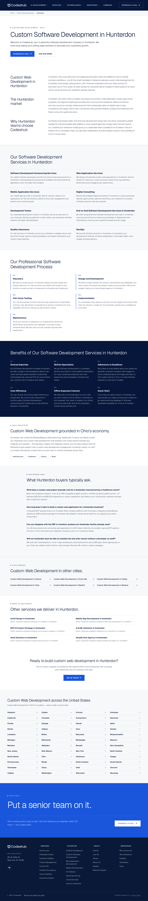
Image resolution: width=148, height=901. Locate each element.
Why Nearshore (125, 854)
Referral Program (99, 870)
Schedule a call (131, 5)
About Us (96, 862)
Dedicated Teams (46, 854)
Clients (96, 850)
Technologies (75, 5)
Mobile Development (74, 868)
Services (57, 5)
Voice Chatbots (45, 874)
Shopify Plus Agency (47, 870)
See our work (45, 54)
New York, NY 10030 (15, 860)
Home (12, 13)
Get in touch (74, 678)
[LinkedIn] (9, 867)
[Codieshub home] (16, 846)
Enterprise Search (46, 878)
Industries (93, 5)
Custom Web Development (25, 13)
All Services (44, 850)
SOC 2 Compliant (26, 895)
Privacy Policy (136, 895)
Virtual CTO (44, 866)
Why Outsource (125, 850)
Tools (121, 866)
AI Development (40, 5)
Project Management (47, 862)
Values (95, 858)
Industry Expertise (73, 883)
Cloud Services (72, 880)
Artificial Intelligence (74, 850)
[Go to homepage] (16, 5)
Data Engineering (73, 876)
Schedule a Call (22, 54)
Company (108, 5)
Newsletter (124, 862)
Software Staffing (46, 858)
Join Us (96, 854)
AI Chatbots (71, 872)
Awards (96, 866)
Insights (122, 858)
